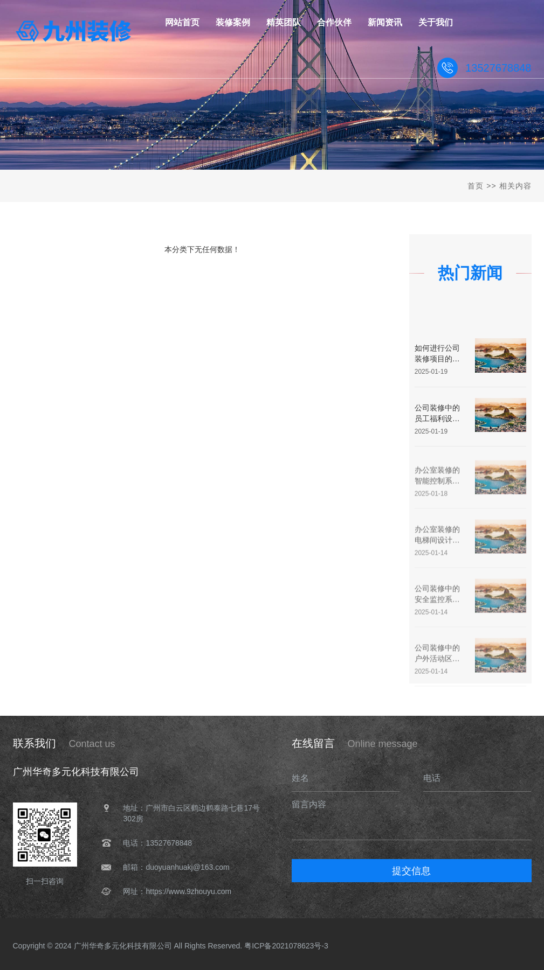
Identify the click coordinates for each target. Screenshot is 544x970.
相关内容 (515, 186)
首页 (475, 186)
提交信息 (411, 871)
